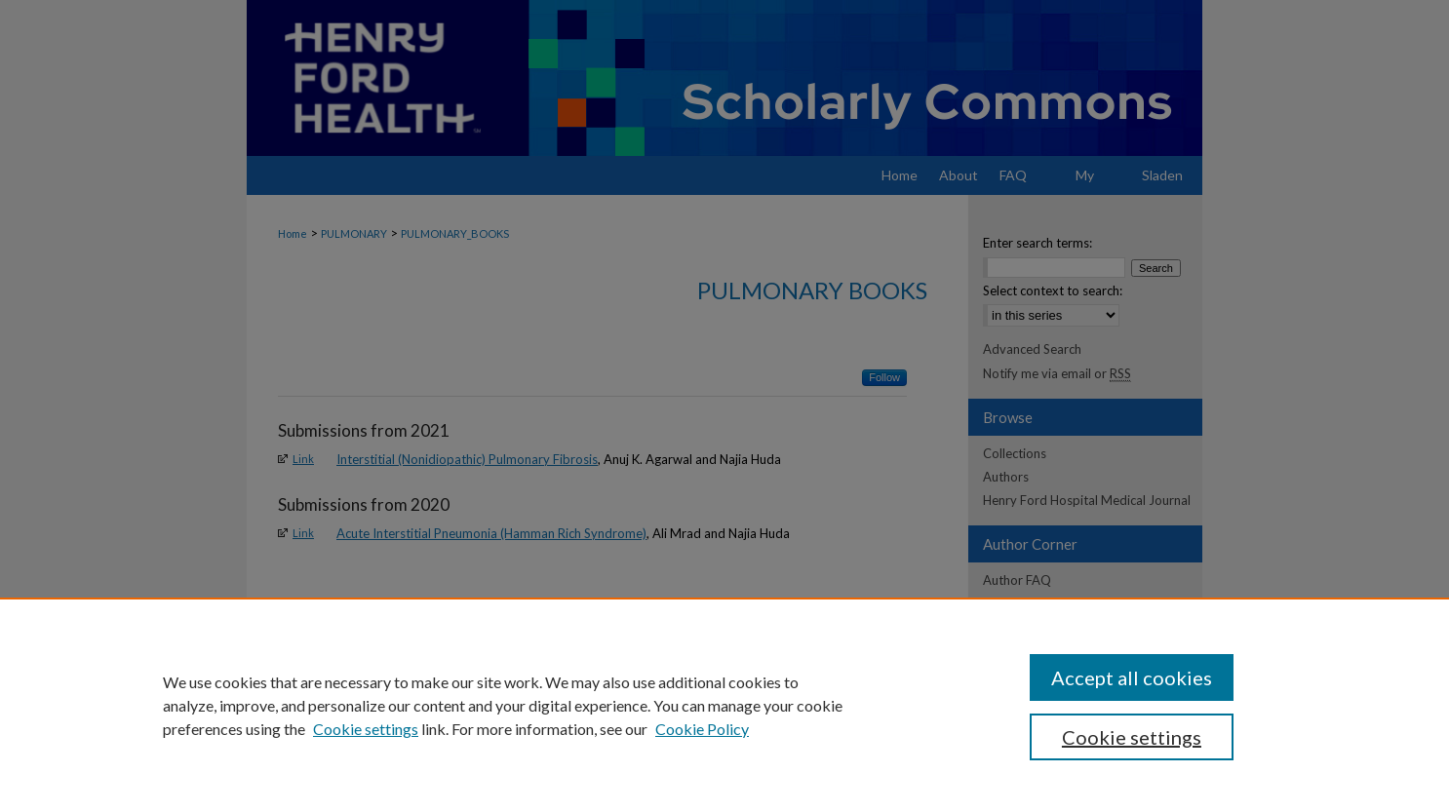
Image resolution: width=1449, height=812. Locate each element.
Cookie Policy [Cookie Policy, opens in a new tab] (702, 728)
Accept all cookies (1131, 677)
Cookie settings (365, 728)
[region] (724, 705)
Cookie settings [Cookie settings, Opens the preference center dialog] (1131, 737)
